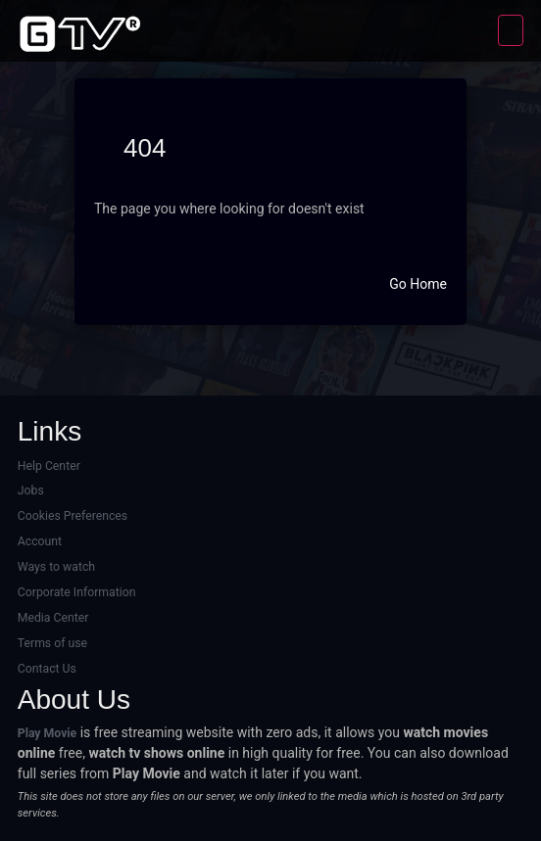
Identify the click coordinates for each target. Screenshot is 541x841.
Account (40, 541)
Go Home (418, 284)
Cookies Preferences (72, 516)
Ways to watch (56, 567)
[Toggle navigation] (510, 30)
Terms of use (52, 643)
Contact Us (47, 669)
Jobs (31, 490)
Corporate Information (77, 592)
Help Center (49, 466)
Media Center (53, 618)
